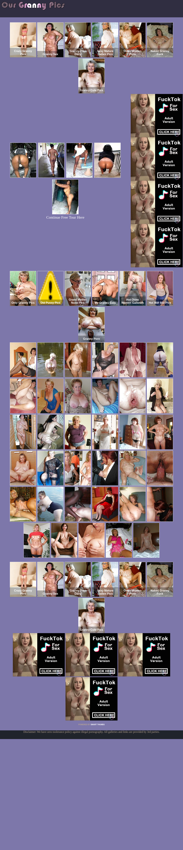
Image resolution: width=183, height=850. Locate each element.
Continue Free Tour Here (65, 217)
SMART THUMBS (98, 725)
